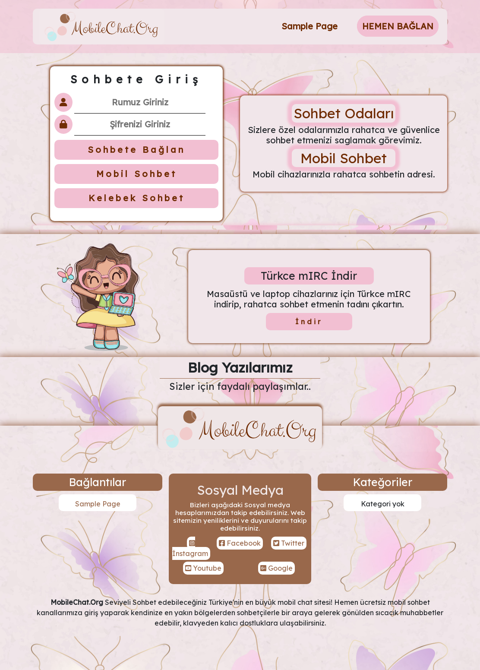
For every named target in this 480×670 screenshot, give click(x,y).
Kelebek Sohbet (136, 198)
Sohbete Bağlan (136, 149)
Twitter (288, 543)
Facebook (240, 543)
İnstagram (190, 549)
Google (276, 568)
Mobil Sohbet (136, 173)
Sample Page (309, 26)
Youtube (203, 568)
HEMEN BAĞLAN (397, 26)
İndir (308, 321)
